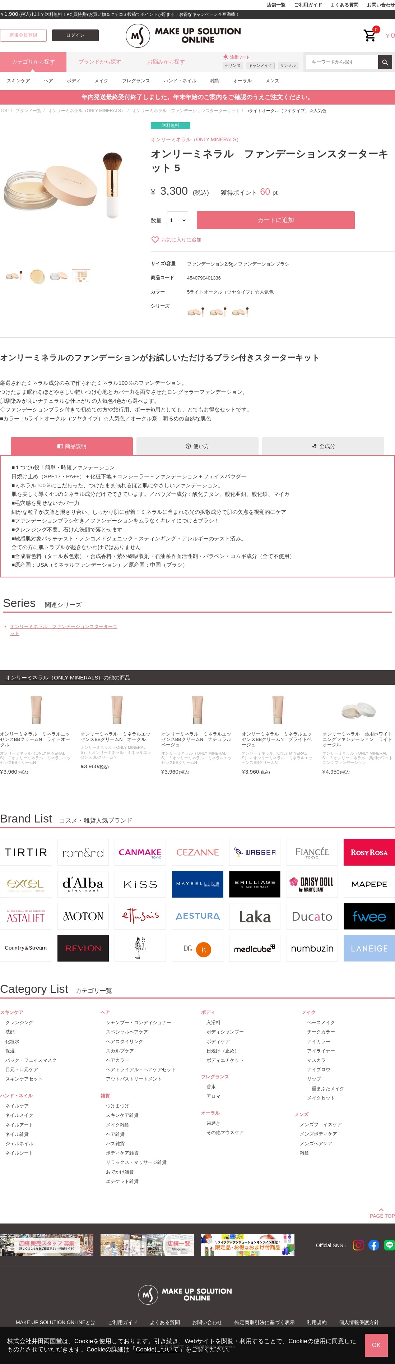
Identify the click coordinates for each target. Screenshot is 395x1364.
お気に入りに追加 (176, 240)
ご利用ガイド (308, 5)
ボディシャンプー (225, 1031)
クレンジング (19, 1022)
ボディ (74, 80)
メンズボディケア (318, 1134)
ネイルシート (19, 1153)
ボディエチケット (225, 1060)
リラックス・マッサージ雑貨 (136, 1162)
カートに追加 (275, 220)
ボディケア (218, 1041)
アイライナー (321, 1051)
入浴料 (213, 1022)
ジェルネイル (19, 1143)
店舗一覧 (276, 5)
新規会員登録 (23, 35)
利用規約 (317, 1322)
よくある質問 (344, 5)
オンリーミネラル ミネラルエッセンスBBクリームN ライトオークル (35, 739)
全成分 (323, 446)
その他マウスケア (225, 1132)
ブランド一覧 (28, 110)
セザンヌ (233, 65)
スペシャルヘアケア (127, 1031)
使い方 (197, 446)
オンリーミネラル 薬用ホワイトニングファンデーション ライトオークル (357, 739)
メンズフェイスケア (321, 1124)
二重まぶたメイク (325, 1088)
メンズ (272, 80)
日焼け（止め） (222, 1051)
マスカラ (316, 1060)
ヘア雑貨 (115, 1134)
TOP (4, 110)
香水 (211, 1086)
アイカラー (318, 1041)
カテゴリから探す (33, 62)
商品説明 (72, 446)
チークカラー (321, 1031)
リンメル (288, 65)
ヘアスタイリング (124, 1041)
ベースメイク (321, 1022)
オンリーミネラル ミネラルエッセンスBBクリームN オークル (115, 737)
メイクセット (321, 1098)
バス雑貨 (115, 1143)
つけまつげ (117, 1106)
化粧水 (12, 1041)
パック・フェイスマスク (31, 1060)
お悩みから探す (166, 62)
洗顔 (10, 1031)
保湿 (10, 1051)
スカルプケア (120, 1051)
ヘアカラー (117, 1060)
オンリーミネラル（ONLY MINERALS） (86, 110)
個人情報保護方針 (359, 1322)
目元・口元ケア (21, 1069)
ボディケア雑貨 (122, 1153)
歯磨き (213, 1123)
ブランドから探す (99, 62)
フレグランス (136, 80)
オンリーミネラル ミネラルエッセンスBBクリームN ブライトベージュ (277, 739)
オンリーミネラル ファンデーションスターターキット (186, 110)
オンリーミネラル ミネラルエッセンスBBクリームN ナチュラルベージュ (196, 739)
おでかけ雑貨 (120, 1172)
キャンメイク (260, 65)
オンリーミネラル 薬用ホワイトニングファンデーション (357, 760)
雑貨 (214, 80)
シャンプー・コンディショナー (138, 1022)
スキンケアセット (24, 1079)
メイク (101, 80)
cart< (370, 30)
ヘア (48, 80)
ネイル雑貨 (17, 1134)
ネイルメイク (19, 1115)
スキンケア (18, 80)
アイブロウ (318, 1069)
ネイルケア (17, 1106)
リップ (314, 1079)
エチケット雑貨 (122, 1181)
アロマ (213, 1096)
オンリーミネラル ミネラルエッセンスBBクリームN (35, 760)
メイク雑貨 (117, 1125)
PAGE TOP (382, 1215)
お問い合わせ (381, 5)
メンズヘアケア (316, 1143)
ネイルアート (19, 1125)
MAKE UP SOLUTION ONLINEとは (56, 1322)
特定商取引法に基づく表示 (264, 1322)
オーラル (242, 80)
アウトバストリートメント (134, 1079)
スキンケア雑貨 (122, 1115)
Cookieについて (157, 1349)
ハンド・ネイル (180, 80)
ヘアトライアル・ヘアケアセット (141, 1069)
